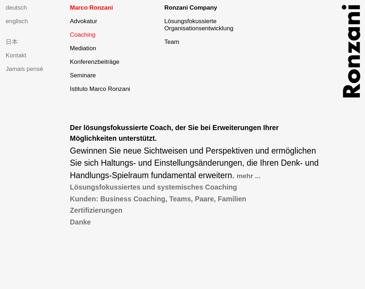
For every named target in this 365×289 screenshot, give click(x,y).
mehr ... (249, 176)
